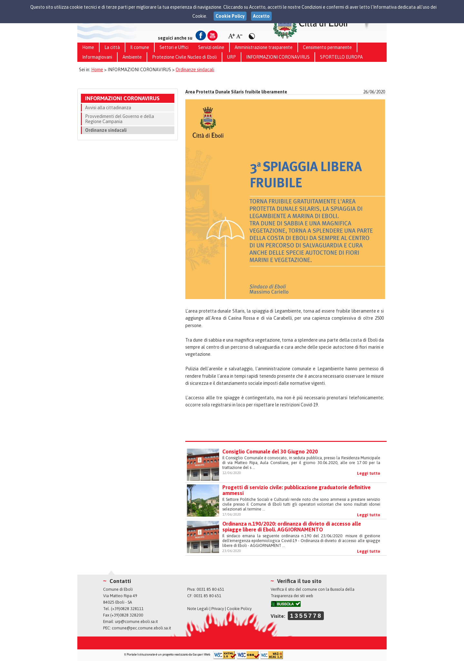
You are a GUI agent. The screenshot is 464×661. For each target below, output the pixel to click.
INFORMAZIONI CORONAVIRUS (278, 57)
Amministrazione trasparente (264, 47)
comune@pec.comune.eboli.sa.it (141, 628)
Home (88, 47)
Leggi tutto (368, 473)
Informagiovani (97, 57)
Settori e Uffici (174, 47)
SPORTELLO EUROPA (341, 57)
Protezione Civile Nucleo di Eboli (184, 57)
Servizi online (211, 47)
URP (231, 57)
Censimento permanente (327, 47)
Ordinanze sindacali (195, 69)
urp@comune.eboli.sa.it (136, 621)
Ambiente (132, 57)
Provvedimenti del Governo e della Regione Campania (119, 119)
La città (112, 47)
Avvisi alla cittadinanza (108, 107)
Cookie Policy (239, 608)
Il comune (139, 47)
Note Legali (197, 608)
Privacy (217, 608)
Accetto (261, 16)
